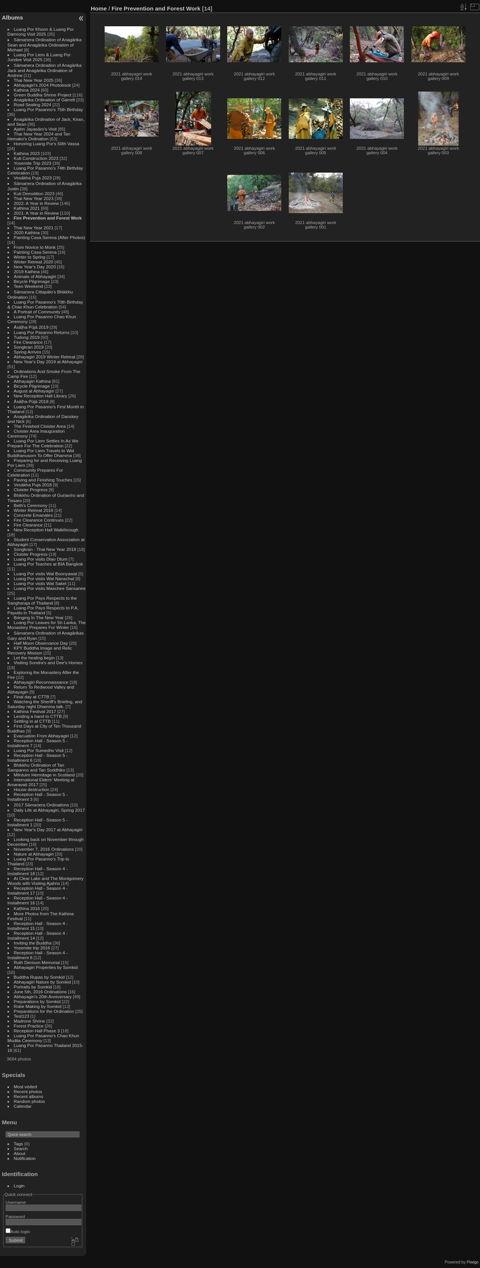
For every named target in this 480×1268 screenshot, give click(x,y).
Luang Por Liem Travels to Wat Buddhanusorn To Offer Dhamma (41, 453)
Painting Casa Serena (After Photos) (49, 237)
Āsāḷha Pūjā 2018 (31, 401)
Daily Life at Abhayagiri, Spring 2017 (49, 810)
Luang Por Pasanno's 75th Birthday (48, 109)
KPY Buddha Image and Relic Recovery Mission (40, 650)
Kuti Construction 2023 (36, 158)
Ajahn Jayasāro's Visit (35, 128)
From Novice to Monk (35, 247)
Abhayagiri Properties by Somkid (46, 967)
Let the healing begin (34, 657)
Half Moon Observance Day (41, 643)
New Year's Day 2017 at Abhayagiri (48, 829)
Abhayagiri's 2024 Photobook (42, 85)
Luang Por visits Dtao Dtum (41, 559)
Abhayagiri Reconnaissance (41, 682)
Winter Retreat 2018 (33, 510)
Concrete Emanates (33, 515)
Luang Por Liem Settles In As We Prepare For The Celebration (43, 443)
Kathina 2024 (27, 89)
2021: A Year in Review (36, 213)
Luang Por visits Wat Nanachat (44, 578)
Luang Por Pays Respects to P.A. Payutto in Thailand (43, 610)
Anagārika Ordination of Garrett (44, 99)
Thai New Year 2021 (34, 227)
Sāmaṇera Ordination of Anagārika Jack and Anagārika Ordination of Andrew (45, 70)
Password (15, 1216)
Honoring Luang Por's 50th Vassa (47, 143)
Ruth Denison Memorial (37, 962)
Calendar (23, 1106)
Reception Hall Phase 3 (37, 1030)
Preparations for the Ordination (44, 1011)
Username (16, 1202)
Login (19, 1185)
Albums (12, 17)
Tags (18, 1143)
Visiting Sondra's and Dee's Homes (48, 662)
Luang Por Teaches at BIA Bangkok (48, 563)
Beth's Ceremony (31, 505)
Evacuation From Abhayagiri (41, 735)
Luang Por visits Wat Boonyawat (45, 573)
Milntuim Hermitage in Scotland (44, 774)
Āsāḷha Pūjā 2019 (31, 327)
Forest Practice (29, 1025)
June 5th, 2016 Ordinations (40, 991)
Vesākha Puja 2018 (33, 484)
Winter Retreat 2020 (33, 261)
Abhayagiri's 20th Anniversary (43, 996)
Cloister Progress (31, 489)
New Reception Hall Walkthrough (46, 529)
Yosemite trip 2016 (32, 947)
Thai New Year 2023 (34, 198)
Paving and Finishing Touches (43, 479)
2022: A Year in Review (36, 203)
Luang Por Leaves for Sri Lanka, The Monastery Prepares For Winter (47, 625)
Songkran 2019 (29, 346)
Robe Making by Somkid (38, 1006)
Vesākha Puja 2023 (33, 177)
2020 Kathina (27, 232)
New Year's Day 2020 (35, 266)
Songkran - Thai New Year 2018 (45, 549)
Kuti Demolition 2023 (34, 193)
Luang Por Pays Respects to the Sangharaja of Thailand (42, 600)
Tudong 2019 (27, 337)
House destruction (32, 789)
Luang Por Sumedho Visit (39, 750)
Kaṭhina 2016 (27, 908)
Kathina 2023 (27, 153)
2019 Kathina (27, 271)
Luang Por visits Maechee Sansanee (50, 588)
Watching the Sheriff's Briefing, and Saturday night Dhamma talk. (45, 704)
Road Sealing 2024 (32, 104)
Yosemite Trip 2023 (32, 163)
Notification (25, 1158)
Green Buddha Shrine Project (43, 94)
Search (21, 1148)
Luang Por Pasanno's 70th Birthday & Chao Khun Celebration (45, 304)
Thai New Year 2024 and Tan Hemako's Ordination (39, 136)
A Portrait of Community (37, 311)
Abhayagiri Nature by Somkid (42, 981)
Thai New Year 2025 (34, 80)
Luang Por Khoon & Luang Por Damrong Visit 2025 (41, 31)
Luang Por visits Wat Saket (40, 583)
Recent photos (28, 1091)
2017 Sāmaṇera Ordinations (41, 804)
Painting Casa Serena (35, 252)
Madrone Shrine (29, 1020)
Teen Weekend (28, 286)
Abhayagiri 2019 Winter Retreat (44, 356)
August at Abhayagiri (34, 390)
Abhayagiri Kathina (32, 381)
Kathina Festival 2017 (35, 711)
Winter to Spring (29, 256)
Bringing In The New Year (39, 617)
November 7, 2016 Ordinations (44, 849)
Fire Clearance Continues (39, 519)
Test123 (21, 1016)
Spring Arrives (27, 351)
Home (99, 8)
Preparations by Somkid (37, 1001)
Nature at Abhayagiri (34, 853)
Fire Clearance (28, 342)
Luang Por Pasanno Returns (41, 332)
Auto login (18, 1231)
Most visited (25, 1086)
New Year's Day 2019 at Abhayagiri (48, 361)
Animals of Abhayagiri (35, 276)
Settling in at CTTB (32, 721)
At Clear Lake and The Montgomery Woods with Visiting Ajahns (46, 881)
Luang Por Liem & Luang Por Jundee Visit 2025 (39, 57)
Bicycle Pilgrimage (32, 281)
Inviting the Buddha (33, 942)
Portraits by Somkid (33, 986)
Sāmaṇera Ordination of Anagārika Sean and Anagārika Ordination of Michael (45, 44)
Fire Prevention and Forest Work (48, 217)
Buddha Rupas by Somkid (39, 977)
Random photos (29, 1101)
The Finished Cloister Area (40, 426)
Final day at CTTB (32, 696)
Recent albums (28, 1096)
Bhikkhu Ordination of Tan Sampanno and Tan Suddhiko (36, 767)
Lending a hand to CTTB (38, 716)
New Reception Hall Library (41, 395)
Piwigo (472, 1262)
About (20, 1153)
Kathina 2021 (27, 208)
